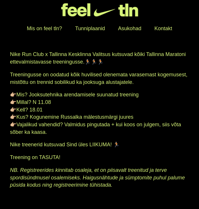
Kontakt (163, 28)
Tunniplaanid (90, 28)
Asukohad (129, 28)
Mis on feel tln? (44, 28)
